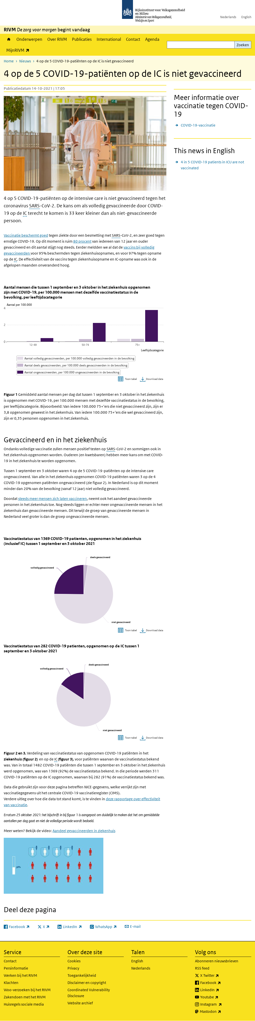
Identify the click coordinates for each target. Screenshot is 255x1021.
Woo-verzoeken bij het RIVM (27, 989)
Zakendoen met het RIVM (25, 997)
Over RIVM (57, 39)
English (246, 17)
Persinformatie (16, 968)
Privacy (73, 968)
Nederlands (228, 17)
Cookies (73, 961)
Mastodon (221, 1012)
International (109, 39)
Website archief (80, 1003)
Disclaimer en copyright (86, 982)
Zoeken (243, 45)
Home (9, 39)
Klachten (11, 982)
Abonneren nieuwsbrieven (216, 961)
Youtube (220, 997)
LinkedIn (220, 990)
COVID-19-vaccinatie (198, 125)
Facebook (221, 983)
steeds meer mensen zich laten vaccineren (52, 498)
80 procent (82, 241)
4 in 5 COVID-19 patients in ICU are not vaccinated (212, 165)
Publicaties (82, 39)
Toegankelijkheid (81, 975)
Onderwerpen (29, 39)
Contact (133, 39)
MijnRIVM (19, 50)
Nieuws (25, 61)
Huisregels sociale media (24, 1004)
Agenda (152, 39)
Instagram (222, 1004)
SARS (34, 206)
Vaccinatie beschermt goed (26, 235)
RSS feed (202, 968)
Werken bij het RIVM (20, 975)
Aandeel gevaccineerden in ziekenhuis (84, 830)
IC (25, 213)
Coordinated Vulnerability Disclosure (88, 992)
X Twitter (220, 975)
